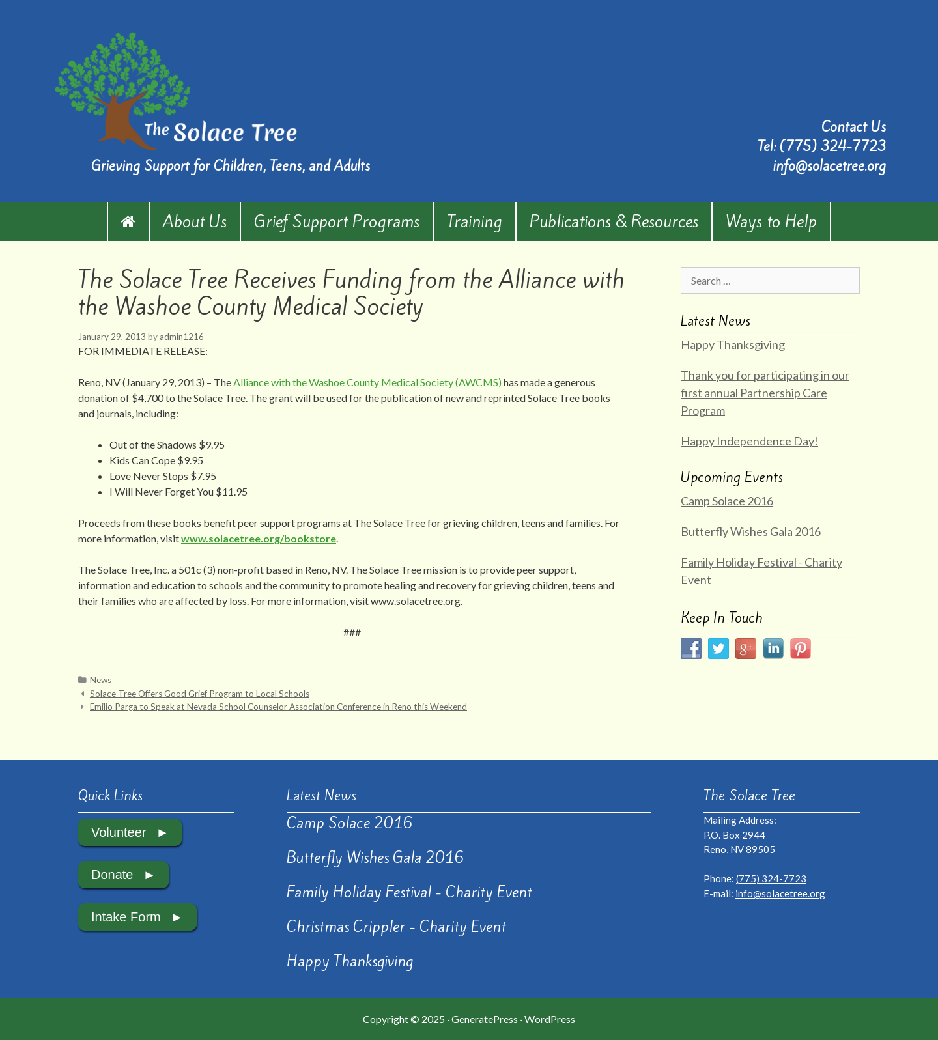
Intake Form (126, 917)
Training (474, 221)
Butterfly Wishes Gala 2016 (751, 531)
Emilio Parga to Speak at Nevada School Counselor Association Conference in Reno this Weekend (278, 706)
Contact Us (853, 126)
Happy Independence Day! (749, 441)
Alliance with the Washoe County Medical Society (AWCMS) (367, 382)
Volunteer (119, 832)
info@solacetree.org (829, 165)
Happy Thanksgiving (733, 344)
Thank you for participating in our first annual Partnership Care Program (765, 392)
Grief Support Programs (336, 221)
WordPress (549, 1019)
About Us (195, 221)
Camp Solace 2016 (727, 501)
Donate (112, 874)
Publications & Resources (614, 221)
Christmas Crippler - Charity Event (396, 926)
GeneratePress (484, 1019)
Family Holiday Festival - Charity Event (409, 892)
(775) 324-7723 (833, 146)
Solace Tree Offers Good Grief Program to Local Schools (199, 693)
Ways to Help (771, 221)
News (100, 680)
